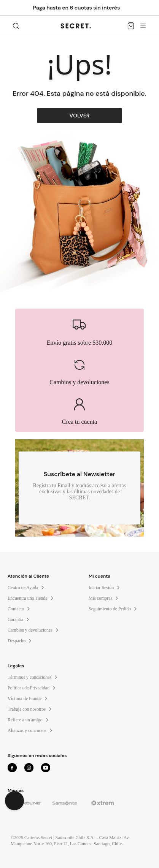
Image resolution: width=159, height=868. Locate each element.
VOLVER (80, 115)
